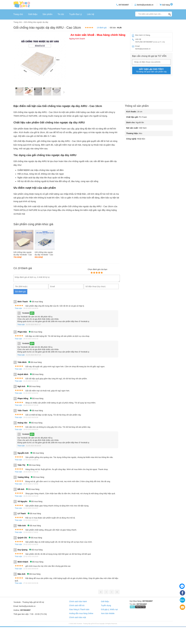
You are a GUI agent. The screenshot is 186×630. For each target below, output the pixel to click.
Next (64, 92)
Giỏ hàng (164, 5)
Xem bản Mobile (108, 613)
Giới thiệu (105, 601)
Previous (16, 92)
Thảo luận (18, 308)
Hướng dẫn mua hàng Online (81, 613)
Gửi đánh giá (20, 291)
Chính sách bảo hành (78, 601)
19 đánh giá (101, 28)
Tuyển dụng (106, 605)
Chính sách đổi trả (76, 605)
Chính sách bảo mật (77, 617)
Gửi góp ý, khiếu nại (109, 609)
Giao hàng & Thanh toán (79, 609)
